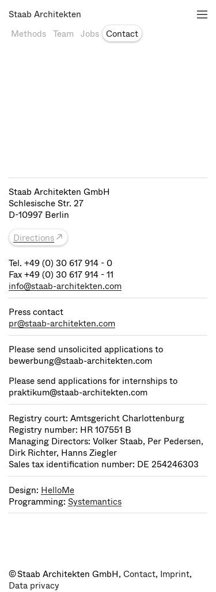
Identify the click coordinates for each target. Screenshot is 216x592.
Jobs (90, 34)
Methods (28, 34)
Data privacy (34, 585)
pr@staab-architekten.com (62, 323)
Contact (122, 34)
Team (63, 34)
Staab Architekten (45, 14)
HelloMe (57, 490)
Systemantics (95, 501)
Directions (33, 238)
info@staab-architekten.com (65, 286)
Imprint (175, 574)
